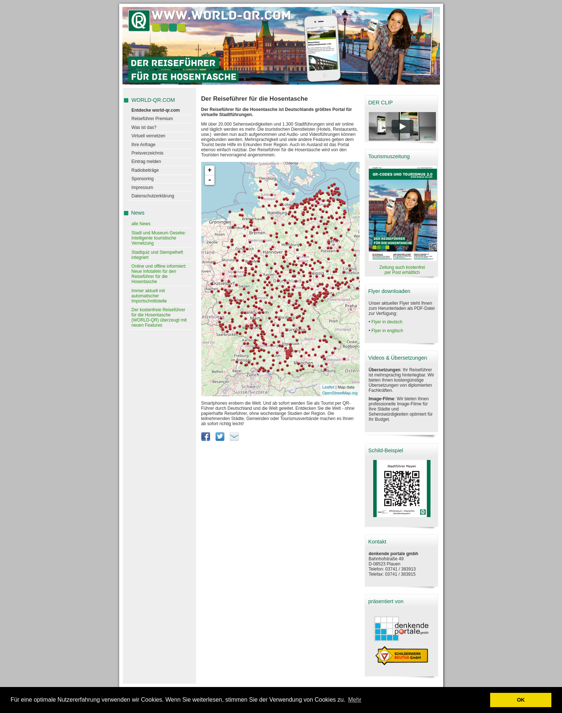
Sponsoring (143, 178)
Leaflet (328, 387)
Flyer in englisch (387, 330)
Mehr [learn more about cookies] (354, 700)
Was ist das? (144, 127)
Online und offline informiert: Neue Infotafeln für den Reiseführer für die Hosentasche (159, 274)
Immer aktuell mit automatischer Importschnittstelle (149, 296)
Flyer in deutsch (387, 321)
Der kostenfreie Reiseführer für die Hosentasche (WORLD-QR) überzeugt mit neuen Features (159, 317)
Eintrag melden (146, 161)
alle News (141, 223)
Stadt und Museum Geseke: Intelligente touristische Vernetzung (159, 238)
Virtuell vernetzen (149, 135)
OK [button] (521, 700)
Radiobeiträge (145, 170)
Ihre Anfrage (143, 144)
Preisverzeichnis (148, 153)
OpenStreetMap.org (340, 393)
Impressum (142, 187)
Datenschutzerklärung (153, 195)
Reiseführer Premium (152, 118)
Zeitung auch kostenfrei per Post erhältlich (402, 270)
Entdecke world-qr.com (156, 110)
